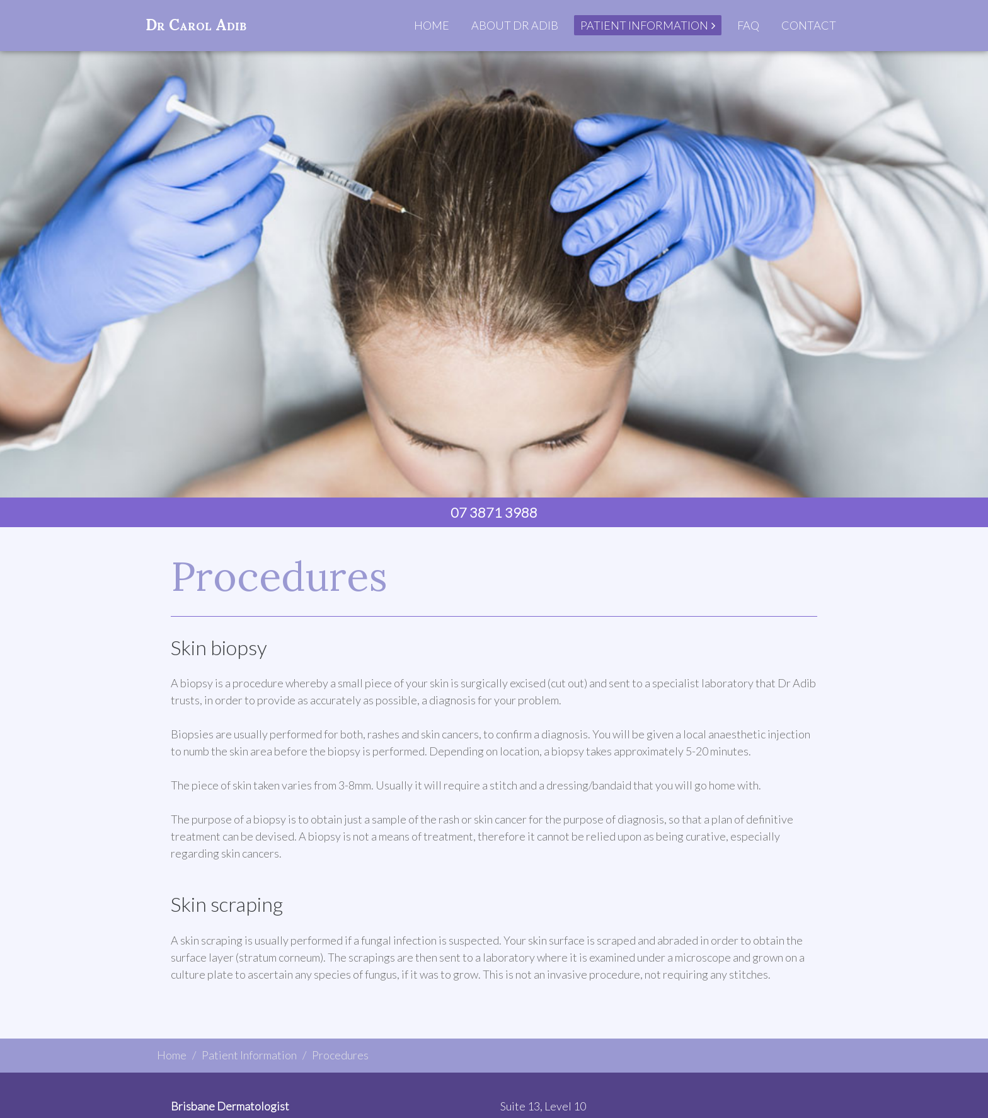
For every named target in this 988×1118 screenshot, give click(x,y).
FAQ (748, 25)
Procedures (340, 1055)
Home (431, 25)
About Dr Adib (514, 25)
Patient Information (644, 25)
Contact (808, 25)
